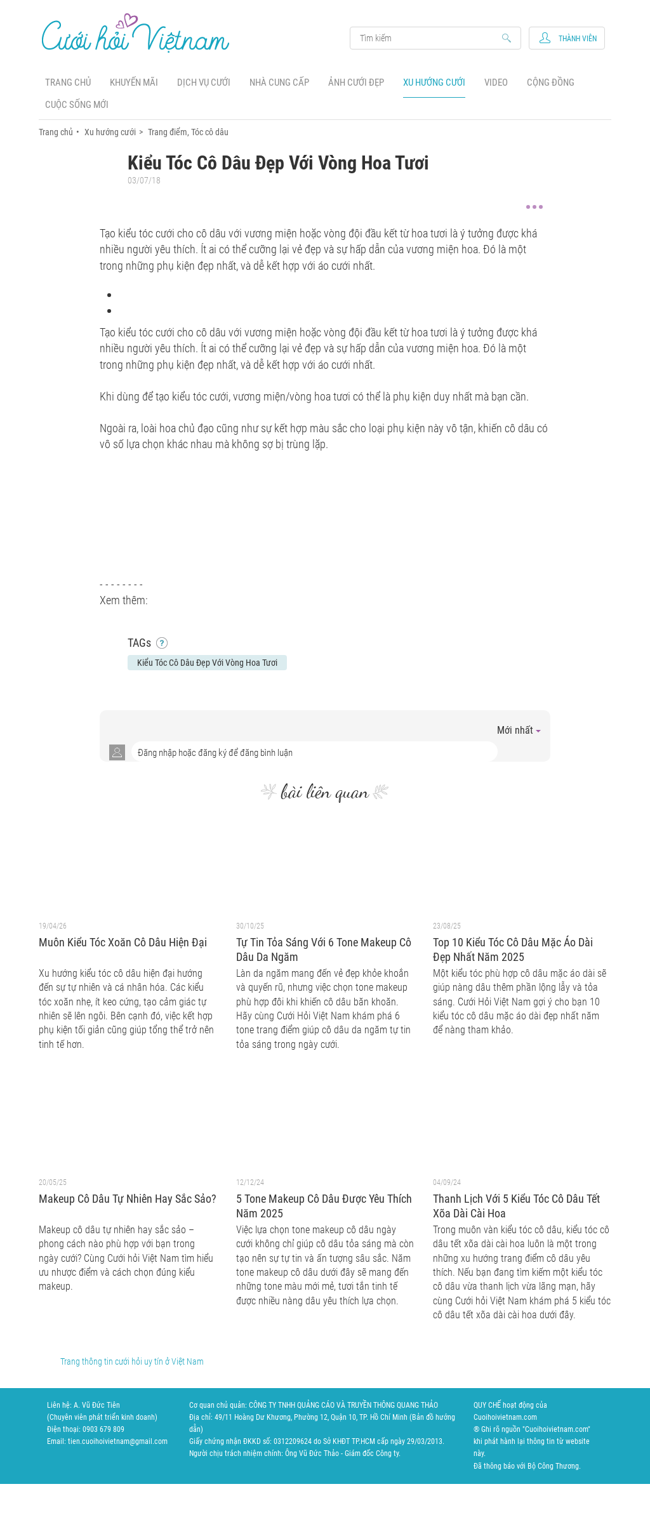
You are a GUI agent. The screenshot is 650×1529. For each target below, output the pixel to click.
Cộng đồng (550, 82)
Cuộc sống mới (77, 104)
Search (429, 38)
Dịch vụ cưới (203, 82)
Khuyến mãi (134, 82)
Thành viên (578, 38)
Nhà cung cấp (279, 82)
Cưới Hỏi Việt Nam (136, 33)
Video (496, 82)
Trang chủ (68, 82)
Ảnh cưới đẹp (356, 82)
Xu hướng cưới (434, 82)
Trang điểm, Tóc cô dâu (188, 132)
